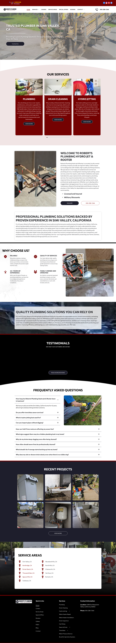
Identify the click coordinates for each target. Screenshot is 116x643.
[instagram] (106, 3)
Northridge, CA (27, 561)
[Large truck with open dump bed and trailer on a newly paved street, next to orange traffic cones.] (30, 511)
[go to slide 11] (59, 137)
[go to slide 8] (55, 137)
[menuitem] (28, 9)
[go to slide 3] (49, 137)
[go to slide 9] (56, 137)
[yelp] (109, 3)
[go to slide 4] (50, 137)
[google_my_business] (111, 3)
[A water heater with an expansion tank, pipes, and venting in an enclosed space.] (58, 511)
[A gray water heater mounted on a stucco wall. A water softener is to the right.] (30, 483)
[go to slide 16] (65, 137)
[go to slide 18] (67, 137)
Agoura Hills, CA (27, 573)
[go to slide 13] (61, 137)
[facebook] (104, 3)
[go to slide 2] (48, 137)
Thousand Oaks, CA (28, 569)
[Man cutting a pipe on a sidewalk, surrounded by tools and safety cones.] (86, 483)
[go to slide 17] (66, 137)
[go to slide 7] (54, 137)
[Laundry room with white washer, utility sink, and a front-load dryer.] (86, 511)
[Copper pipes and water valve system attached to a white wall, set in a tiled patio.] (58, 483)
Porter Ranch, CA (27, 565)
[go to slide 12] (60, 137)
